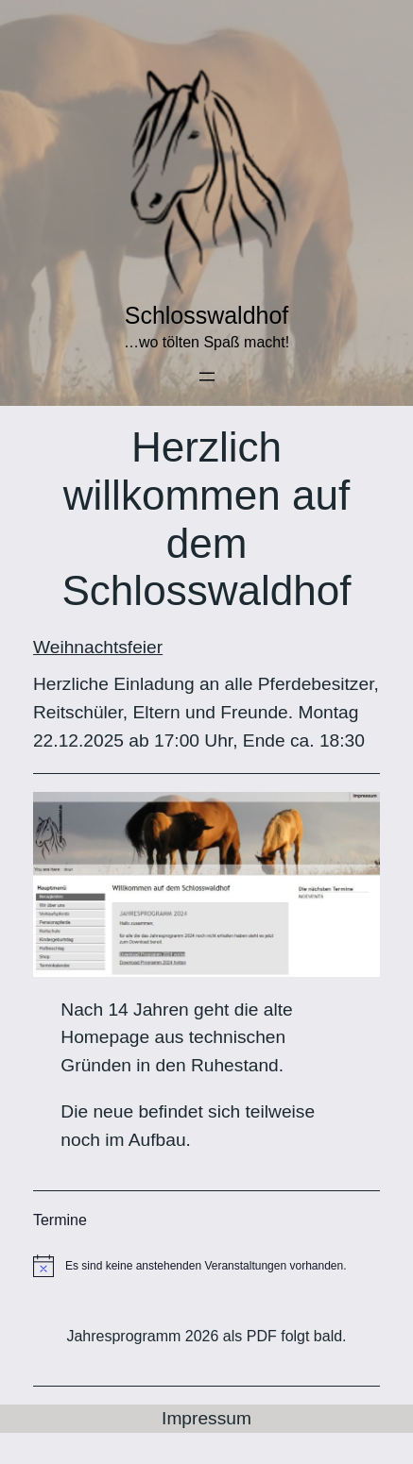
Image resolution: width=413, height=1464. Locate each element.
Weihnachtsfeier (98, 647)
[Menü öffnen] (207, 376)
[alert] (206, 1265)
